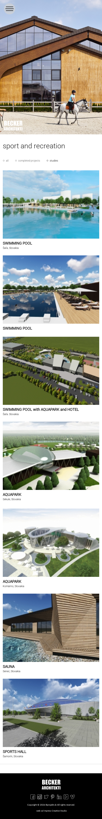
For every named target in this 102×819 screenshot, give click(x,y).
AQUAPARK (12, 494)
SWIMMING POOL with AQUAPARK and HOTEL (41, 409)
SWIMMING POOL (17, 243)
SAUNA (8, 666)
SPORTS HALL (14, 751)
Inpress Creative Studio (55, 810)
